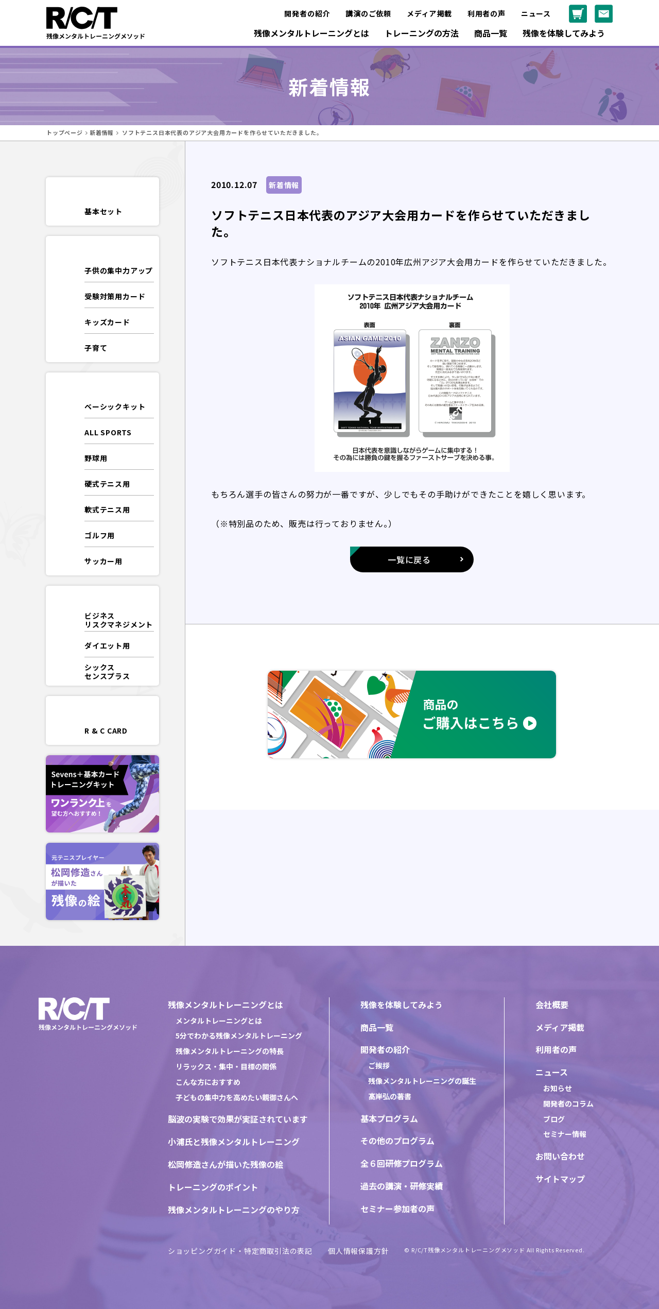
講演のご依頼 (368, 13)
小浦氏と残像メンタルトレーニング (234, 1141)
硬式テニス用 (107, 484)
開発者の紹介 (307, 13)
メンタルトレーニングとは (219, 1020)
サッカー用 (103, 561)
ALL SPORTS (108, 432)
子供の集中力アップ (118, 270)
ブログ (554, 1119)
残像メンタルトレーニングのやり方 (234, 1209)
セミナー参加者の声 (397, 1208)
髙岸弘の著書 (389, 1096)
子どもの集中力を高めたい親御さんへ (237, 1097)
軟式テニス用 (107, 509)
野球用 (95, 458)
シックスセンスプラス (107, 671)
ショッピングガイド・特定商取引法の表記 (240, 1251)
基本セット (103, 211)
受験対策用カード (114, 296)
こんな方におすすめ (208, 1082)
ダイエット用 (107, 645)
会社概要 (551, 1004)
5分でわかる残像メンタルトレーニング (239, 1035)
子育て (95, 348)
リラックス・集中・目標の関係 (226, 1066)
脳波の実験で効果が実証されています (238, 1119)
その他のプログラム (397, 1140)
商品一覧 (490, 33)
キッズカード (107, 322)
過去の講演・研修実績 (401, 1186)
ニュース (536, 13)
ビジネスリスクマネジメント (118, 620)
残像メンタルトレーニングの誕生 (422, 1081)
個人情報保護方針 (358, 1251)
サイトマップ (560, 1178)
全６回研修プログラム (401, 1163)
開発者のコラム (568, 1103)
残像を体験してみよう (564, 33)
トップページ (64, 132)
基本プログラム (389, 1118)
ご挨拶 (379, 1065)
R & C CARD (106, 730)
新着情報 (102, 132)
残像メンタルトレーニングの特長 (230, 1051)
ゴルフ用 (99, 535)
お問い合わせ (560, 1156)
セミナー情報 (564, 1134)
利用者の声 (486, 13)
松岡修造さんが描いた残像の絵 (225, 1164)
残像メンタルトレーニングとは (311, 33)
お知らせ (557, 1088)
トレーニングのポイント (213, 1187)
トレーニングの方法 (422, 33)
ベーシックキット (114, 406)
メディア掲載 (429, 13)
